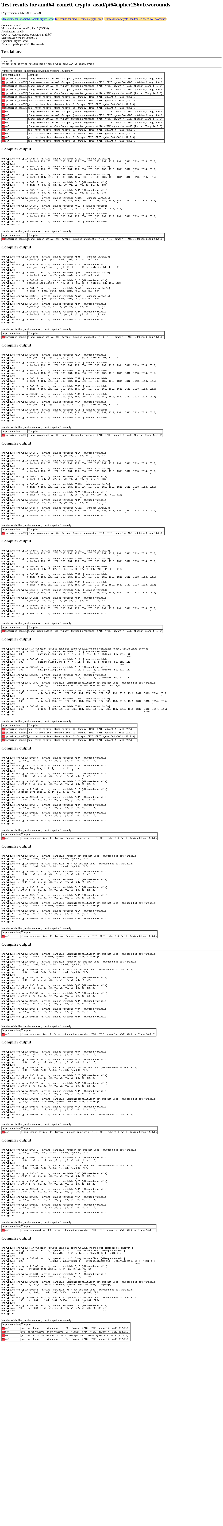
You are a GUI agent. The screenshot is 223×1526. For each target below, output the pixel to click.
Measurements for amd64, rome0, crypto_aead (28, 18)
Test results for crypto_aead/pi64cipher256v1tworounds (135, 18)
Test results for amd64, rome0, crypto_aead (79, 18)
